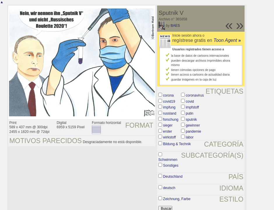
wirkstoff (169, 137)
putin (189, 113)
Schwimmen (167, 160)
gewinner (193, 125)
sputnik (191, 120)
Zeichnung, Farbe (176, 199)
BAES (175, 26)
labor (190, 137)
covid (190, 101)
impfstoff (192, 107)
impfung (169, 107)
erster (167, 131)
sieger (168, 125)
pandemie (193, 131)
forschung (170, 120)
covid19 (169, 101)
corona (168, 95)
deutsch (169, 188)
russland (169, 113)
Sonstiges (170, 165)
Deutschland (172, 177)
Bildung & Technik (177, 144)
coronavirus (195, 95)
